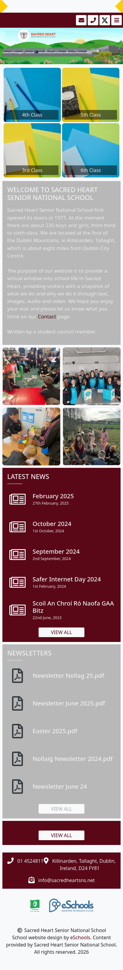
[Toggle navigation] (116, 20)
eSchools (80, 937)
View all (61, 632)
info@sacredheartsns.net (66, 880)
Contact (47, 316)
